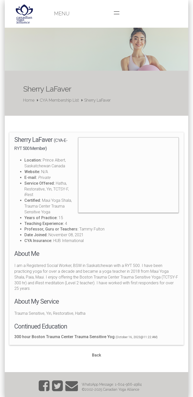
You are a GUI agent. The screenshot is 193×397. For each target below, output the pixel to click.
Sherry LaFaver (97, 100)
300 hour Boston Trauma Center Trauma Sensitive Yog (64, 336)
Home (28, 100)
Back (96, 355)
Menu (62, 14)
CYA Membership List (59, 100)
